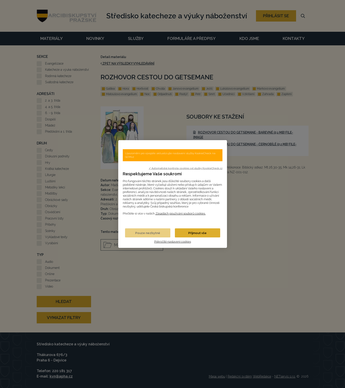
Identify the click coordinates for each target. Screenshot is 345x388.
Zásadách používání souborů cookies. (180, 213)
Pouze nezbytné (147, 233)
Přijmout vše (197, 233)
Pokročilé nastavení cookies (172, 241)
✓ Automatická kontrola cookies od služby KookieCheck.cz (185, 168)
